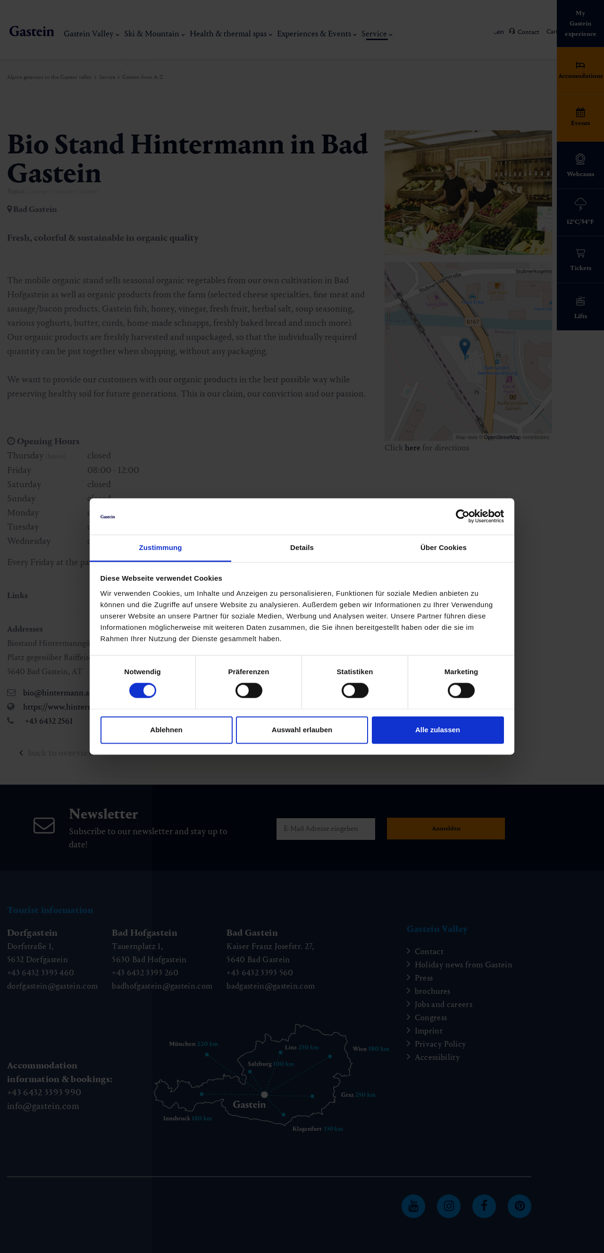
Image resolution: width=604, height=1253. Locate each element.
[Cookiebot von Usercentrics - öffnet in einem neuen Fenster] (462, 516)
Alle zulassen (437, 730)
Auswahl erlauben (302, 730)
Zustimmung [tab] (160, 547)
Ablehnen (166, 730)
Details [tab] (302, 547)
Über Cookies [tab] (443, 547)
